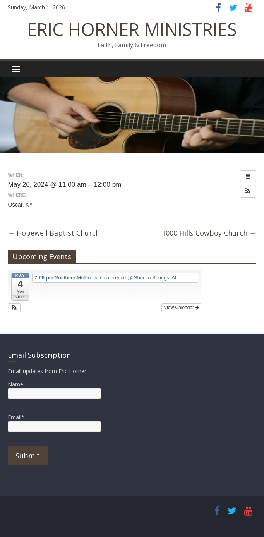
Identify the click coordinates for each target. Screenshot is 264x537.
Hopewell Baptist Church (54, 233)
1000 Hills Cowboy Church (209, 233)
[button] (248, 191)
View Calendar (181, 307)
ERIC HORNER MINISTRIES (132, 29)
